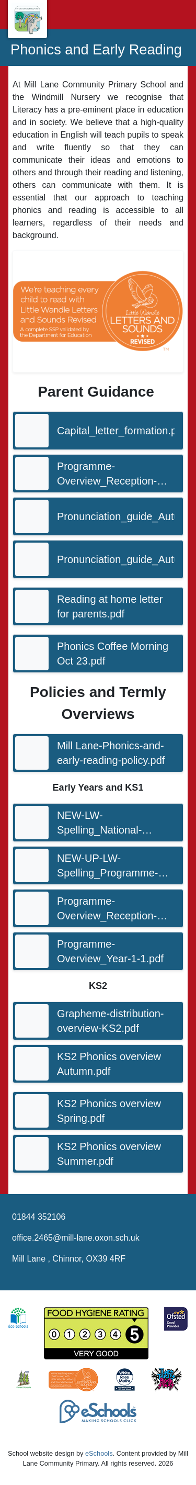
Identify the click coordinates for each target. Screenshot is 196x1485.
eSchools (99, 1453)
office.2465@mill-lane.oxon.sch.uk (76, 1237)
